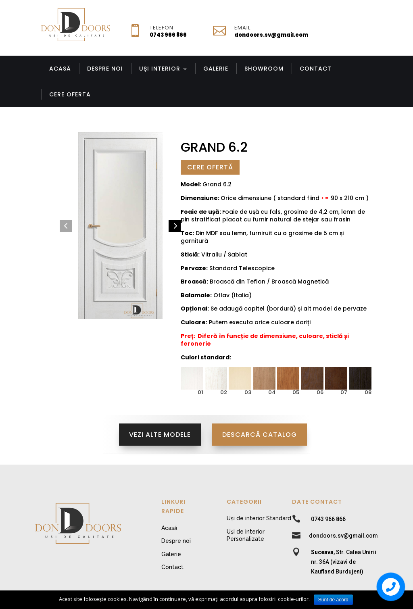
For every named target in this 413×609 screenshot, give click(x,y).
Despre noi (105, 69)
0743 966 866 (168, 35)
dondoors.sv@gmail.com (271, 35)
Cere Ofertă (210, 167)
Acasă (60, 69)
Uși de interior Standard (259, 518)
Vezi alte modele (160, 434)
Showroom (264, 69)
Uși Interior (159, 69)
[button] (66, 226)
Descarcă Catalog (259, 434)
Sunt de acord (333, 600)
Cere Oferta (70, 94)
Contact (316, 69)
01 (200, 392)
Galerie (215, 69)
